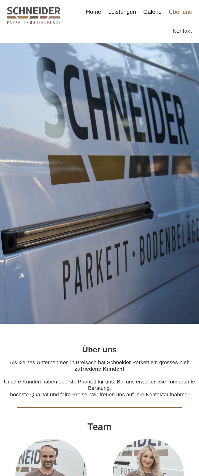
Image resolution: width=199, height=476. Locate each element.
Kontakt (182, 31)
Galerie (152, 12)
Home (93, 12)
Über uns (180, 12)
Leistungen (122, 12)
